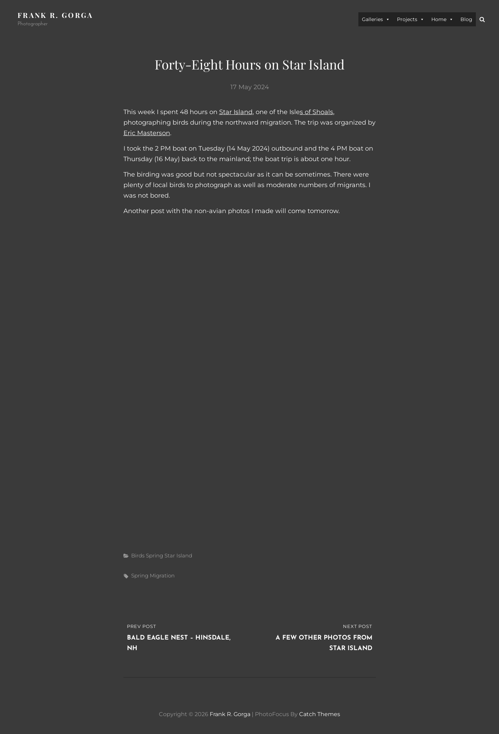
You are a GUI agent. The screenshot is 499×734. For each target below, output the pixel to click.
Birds (137, 555)
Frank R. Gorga (55, 15)
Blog (466, 19)
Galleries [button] (376, 19)
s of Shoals (316, 112)
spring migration (153, 575)
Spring (154, 555)
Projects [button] (410, 19)
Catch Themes (319, 714)
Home (442, 19)
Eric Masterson (146, 133)
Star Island (235, 112)
